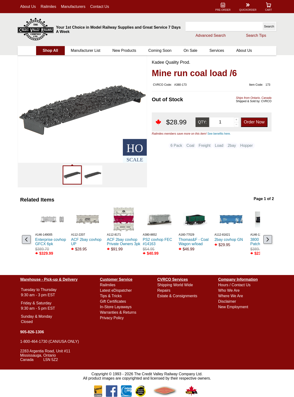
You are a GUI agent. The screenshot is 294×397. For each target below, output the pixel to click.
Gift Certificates (113, 301)
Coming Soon (159, 50)
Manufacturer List (86, 50)
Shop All (50, 50)
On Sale (190, 50)
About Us (29, 7)
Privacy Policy (112, 318)
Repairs (163, 290)
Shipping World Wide (175, 285)
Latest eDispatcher (116, 290)
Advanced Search (210, 35)
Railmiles (49, 7)
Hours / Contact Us (234, 285)
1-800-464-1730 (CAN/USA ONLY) (50, 341)
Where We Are (230, 296)
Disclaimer (227, 301)
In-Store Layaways (116, 307)
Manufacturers (73, 7)
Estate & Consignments (177, 296)
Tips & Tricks (111, 296)
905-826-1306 (33, 332)
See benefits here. (219, 133)
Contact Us (100, 7)
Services (216, 50)
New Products (124, 50)
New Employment (233, 307)
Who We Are (229, 290)
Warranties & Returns (118, 312)
